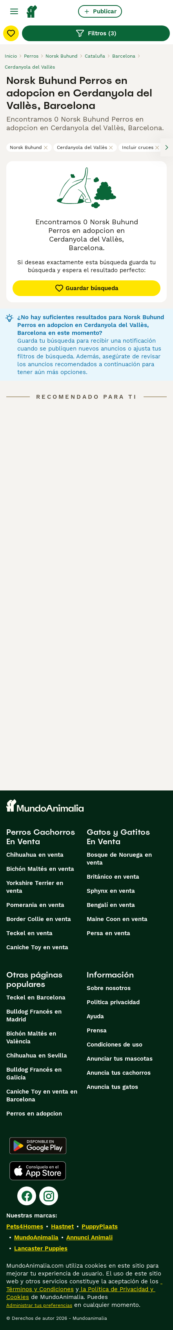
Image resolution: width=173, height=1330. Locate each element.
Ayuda (95, 1016)
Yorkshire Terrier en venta (34, 886)
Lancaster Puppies (40, 1248)
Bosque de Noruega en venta (119, 858)
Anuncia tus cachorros (119, 1072)
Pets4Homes (24, 1226)
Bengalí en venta (111, 904)
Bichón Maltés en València (31, 1037)
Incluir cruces (141, 147)
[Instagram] (48, 1195)
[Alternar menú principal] (14, 11)
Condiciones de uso (114, 1044)
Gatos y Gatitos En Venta (118, 836)
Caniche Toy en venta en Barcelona (41, 1095)
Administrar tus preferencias (39, 1305)
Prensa (97, 1030)
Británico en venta (113, 876)
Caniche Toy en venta (37, 947)
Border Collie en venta (38, 919)
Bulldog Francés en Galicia (34, 1073)
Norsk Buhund (29, 147)
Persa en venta (108, 933)
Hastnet (62, 1226)
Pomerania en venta (35, 904)
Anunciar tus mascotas (120, 1058)
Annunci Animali (89, 1237)
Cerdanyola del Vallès (85, 147)
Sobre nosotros (109, 988)
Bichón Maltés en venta (40, 868)
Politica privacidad (113, 1002)
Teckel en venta (29, 933)
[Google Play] (37, 1145)
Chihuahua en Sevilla (36, 1055)
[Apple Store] (37, 1170)
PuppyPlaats (100, 1226)
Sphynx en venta (111, 890)
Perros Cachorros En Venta (40, 836)
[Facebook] (26, 1195)
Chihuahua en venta (35, 854)
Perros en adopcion (34, 1113)
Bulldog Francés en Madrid (34, 1015)
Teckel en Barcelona (36, 997)
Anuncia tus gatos (112, 1086)
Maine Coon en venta (117, 919)
